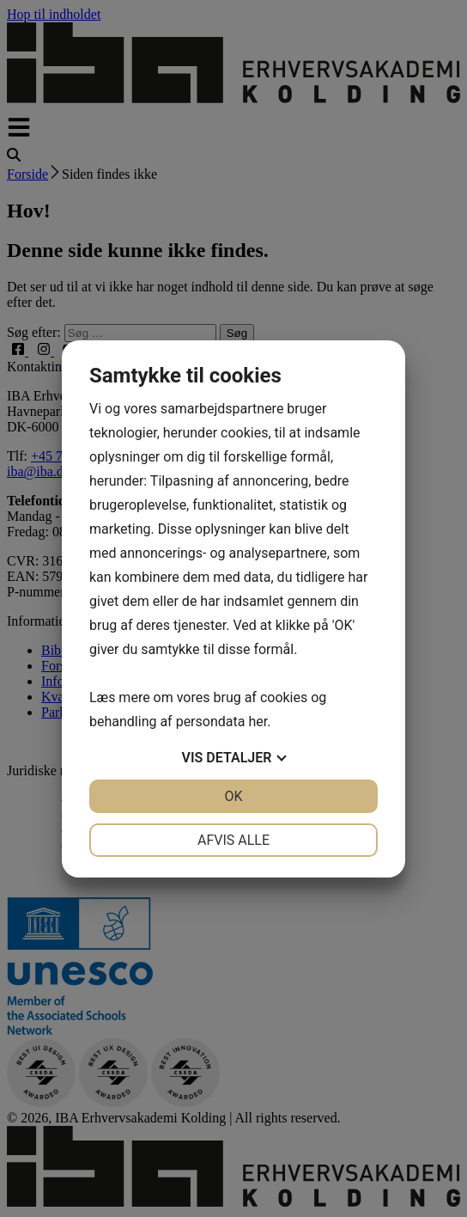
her (257, 721)
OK (233, 796)
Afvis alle (233, 840)
